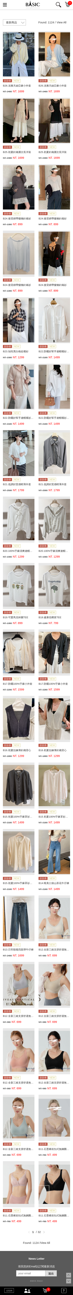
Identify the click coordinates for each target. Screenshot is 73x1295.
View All (61, 22)
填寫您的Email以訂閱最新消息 (36, 1266)
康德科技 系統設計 (36, 1281)
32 (39, 1232)
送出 (51, 1273)
